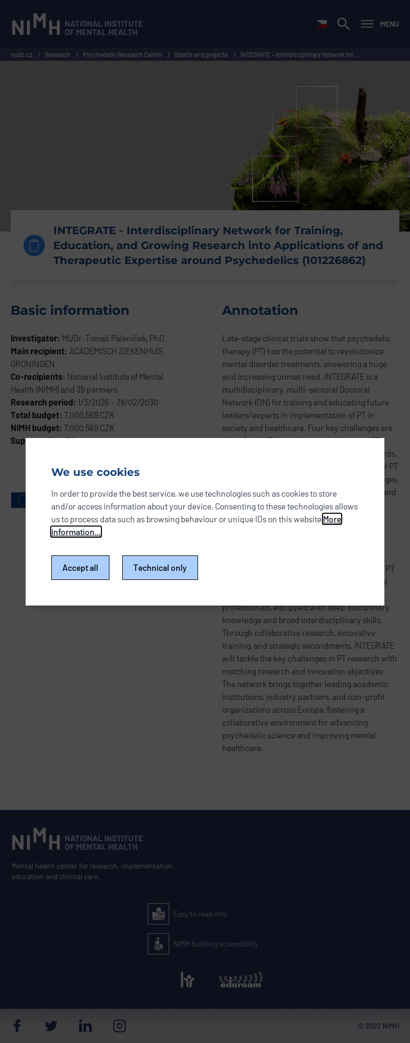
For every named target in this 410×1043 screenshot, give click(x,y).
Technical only (160, 567)
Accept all (80, 567)
